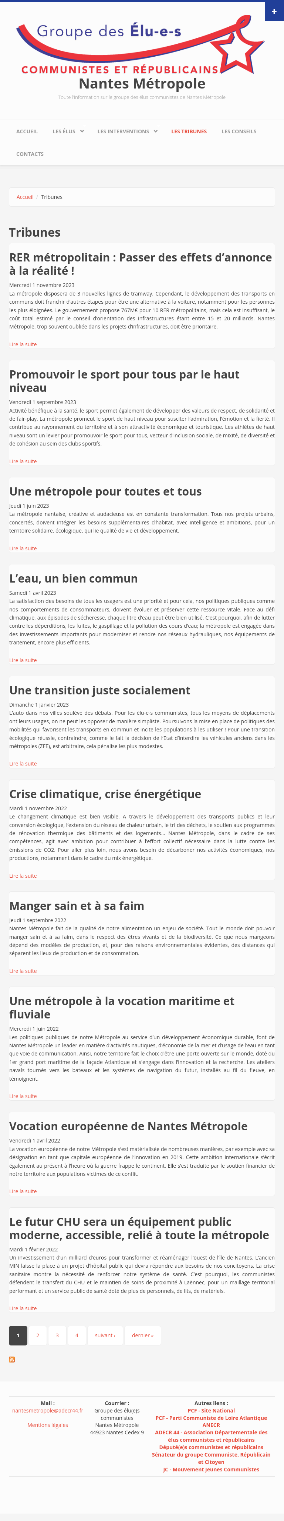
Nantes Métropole (142, 83)
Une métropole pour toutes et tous (105, 491)
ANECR (211, 1424)
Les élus (65, 129)
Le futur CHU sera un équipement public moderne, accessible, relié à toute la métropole (139, 1228)
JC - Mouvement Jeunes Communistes (211, 1469)
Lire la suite (23, 344)
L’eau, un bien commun (73, 578)
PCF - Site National (211, 1410)
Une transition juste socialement (99, 690)
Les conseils (239, 131)
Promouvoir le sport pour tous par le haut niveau (124, 381)
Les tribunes (189, 131)
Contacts (30, 153)
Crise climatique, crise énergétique (105, 793)
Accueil (27, 131)
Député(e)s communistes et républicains (211, 1447)
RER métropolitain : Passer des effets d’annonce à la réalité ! (140, 264)
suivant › (105, 1335)
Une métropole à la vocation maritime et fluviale (121, 1007)
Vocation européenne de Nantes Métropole (128, 1126)
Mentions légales (47, 1424)
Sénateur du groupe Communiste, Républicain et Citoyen (211, 1458)
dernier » (142, 1335)
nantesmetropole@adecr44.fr (47, 1410)
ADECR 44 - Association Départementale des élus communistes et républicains (211, 1436)
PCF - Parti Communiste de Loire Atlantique (211, 1417)
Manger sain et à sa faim (77, 905)
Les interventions (125, 129)
